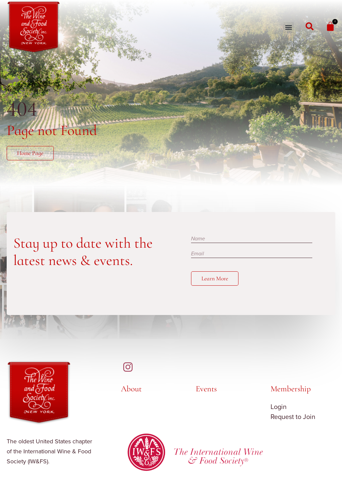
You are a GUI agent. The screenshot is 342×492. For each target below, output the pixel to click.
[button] (288, 27)
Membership (291, 389)
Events (206, 389)
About (131, 389)
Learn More (214, 278)
